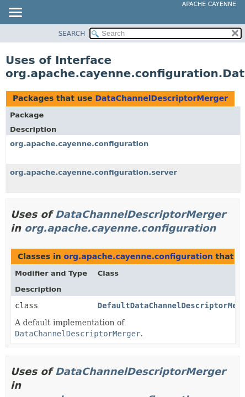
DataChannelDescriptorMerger (161, 98)
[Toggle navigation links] (15, 13)
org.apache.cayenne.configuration (79, 144)
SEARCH (72, 33)
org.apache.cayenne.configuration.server (93, 172)
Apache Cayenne (209, 4)
